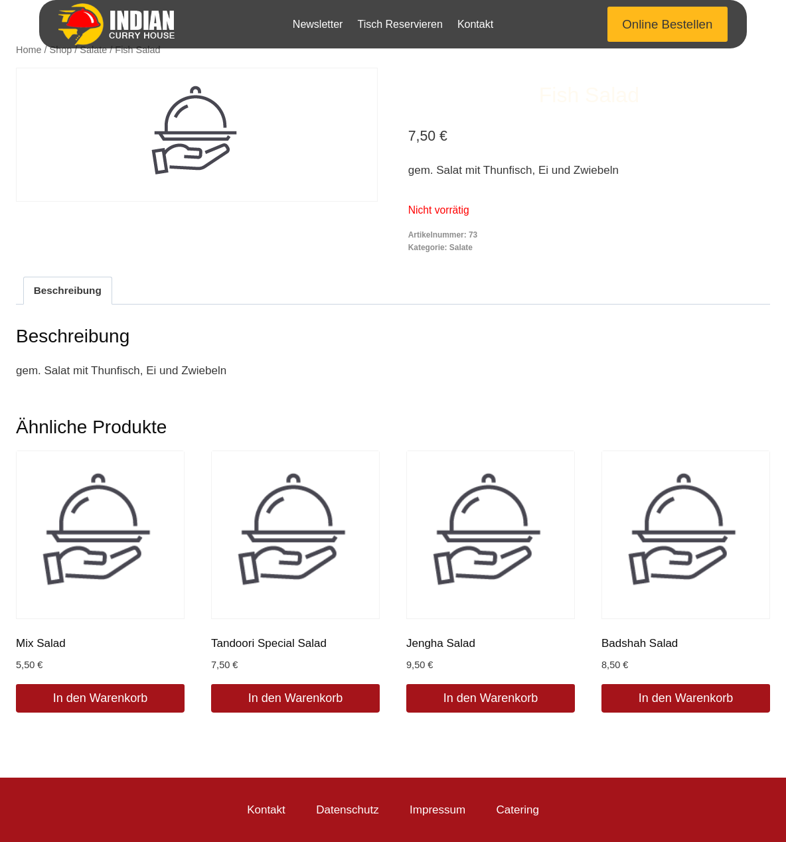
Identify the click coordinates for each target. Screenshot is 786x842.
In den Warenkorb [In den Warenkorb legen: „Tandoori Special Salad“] (295, 698)
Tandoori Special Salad (269, 643)
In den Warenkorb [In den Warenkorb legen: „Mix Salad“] (100, 698)
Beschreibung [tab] (68, 290)
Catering (518, 810)
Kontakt (475, 24)
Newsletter (318, 24)
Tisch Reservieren (399, 24)
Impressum (437, 810)
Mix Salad (41, 643)
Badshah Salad (639, 643)
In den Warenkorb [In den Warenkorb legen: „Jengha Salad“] (490, 698)
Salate (461, 247)
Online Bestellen (667, 24)
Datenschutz (347, 810)
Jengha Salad (440, 643)
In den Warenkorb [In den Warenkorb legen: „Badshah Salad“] (686, 698)
